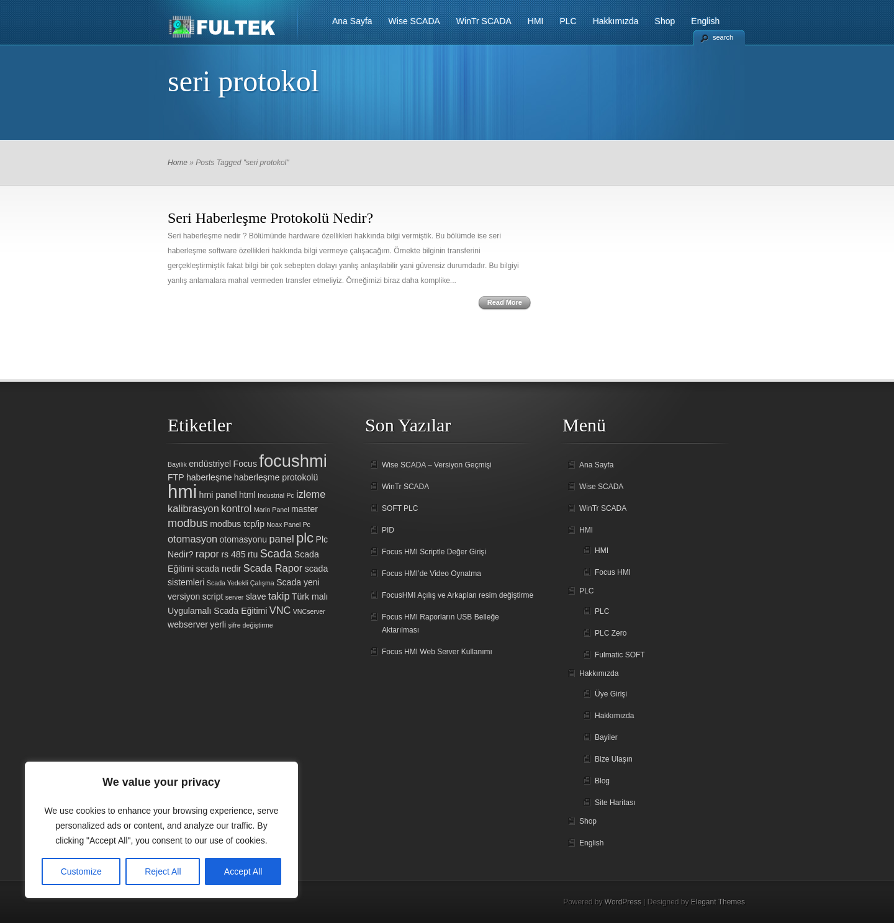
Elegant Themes (718, 902)
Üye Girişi (611, 694)
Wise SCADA (414, 21)
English (705, 21)
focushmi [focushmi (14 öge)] (293, 461)
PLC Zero (610, 633)
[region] (161, 830)
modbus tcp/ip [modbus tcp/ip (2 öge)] (237, 524)
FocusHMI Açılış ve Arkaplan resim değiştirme (457, 595)
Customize (81, 871)
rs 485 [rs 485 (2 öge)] (233, 554)
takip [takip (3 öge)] (279, 595)
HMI (536, 21)
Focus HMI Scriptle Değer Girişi (434, 551)
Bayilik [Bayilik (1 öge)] (177, 464)
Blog (602, 781)
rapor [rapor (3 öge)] (207, 553)
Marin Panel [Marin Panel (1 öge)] (271, 509)
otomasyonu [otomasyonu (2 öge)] (243, 539)
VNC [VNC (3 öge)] (280, 610)
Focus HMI (613, 572)
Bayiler (606, 737)
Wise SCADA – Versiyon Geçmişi (437, 465)
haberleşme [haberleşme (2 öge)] (209, 477)
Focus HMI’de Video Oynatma (431, 573)
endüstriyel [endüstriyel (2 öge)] (210, 464)
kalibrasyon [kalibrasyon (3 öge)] (193, 508)
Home (177, 162)
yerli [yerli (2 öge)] (218, 624)
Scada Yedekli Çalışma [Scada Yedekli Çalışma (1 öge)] (240, 583)
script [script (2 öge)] (213, 596)
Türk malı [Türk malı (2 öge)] (310, 596)
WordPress (623, 902)
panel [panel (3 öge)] (281, 538)
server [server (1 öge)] (234, 597)
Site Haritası (615, 802)
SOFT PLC (400, 508)
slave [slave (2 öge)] (256, 596)
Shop (665, 21)
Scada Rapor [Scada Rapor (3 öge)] (273, 568)
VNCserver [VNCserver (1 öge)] (309, 611)
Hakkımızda (616, 21)
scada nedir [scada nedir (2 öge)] (219, 569)
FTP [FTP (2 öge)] (176, 477)
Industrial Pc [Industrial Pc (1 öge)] (276, 495)
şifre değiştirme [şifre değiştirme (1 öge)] (250, 625)
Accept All (243, 871)
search (723, 37)
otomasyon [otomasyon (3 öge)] (192, 538)
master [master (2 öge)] (304, 509)
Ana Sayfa (352, 21)
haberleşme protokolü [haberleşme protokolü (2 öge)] (276, 477)
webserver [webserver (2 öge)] (188, 624)
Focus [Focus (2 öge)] (245, 464)
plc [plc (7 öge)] (305, 538)
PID (388, 530)
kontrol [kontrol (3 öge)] (236, 508)
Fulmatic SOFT (620, 655)
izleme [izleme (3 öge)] (310, 494)
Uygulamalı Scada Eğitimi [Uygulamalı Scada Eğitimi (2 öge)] (217, 611)
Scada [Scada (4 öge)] (276, 553)
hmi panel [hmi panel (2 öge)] (218, 495)
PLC (567, 21)
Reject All (163, 871)
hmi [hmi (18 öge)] (182, 491)
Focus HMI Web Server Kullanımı (437, 651)
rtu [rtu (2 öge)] (253, 554)
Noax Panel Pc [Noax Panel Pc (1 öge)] (288, 524)
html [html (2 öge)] (247, 495)
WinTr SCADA (484, 21)
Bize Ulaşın (614, 759)
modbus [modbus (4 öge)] (188, 522)
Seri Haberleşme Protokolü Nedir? (270, 218)
